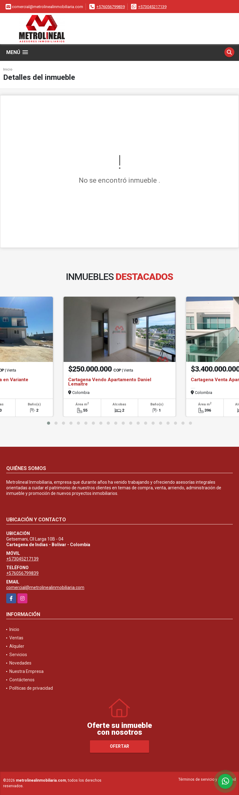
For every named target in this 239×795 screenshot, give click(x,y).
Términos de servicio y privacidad (207, 779)
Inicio (7, 69)
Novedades (20, 662)
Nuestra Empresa (26, 671)
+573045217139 (152, 6)
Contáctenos (22, 679)
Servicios (18, 654)
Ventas (16, 637)
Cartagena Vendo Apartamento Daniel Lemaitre (109, 382)
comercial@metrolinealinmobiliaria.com (45, 587)
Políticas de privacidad (31, 688)
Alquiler (16, 646)
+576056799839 (110, 6)
